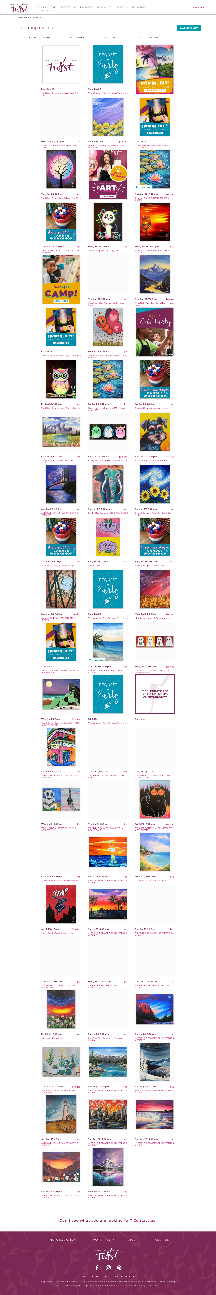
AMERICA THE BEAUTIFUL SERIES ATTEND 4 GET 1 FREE (60, 514)
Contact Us (125, 1276)
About (132, 1239)
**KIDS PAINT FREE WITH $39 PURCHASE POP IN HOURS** (153, 146)
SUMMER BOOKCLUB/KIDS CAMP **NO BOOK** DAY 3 (152, 986)
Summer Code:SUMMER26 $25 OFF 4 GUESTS (152, 199)
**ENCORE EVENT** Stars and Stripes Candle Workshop (61, 251)
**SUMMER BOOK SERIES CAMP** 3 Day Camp (106, 776)
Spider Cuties (94, 565)
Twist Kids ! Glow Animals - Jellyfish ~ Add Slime (59, 146)
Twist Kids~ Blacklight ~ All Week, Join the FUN (59, 94)
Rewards (198, 7)
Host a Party (83, 7)
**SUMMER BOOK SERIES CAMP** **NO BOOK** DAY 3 (105, 829)
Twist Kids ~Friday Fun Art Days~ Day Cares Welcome (107, 356)
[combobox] (56, 37)
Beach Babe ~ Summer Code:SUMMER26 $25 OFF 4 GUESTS (60, 724)
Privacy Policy (93, 1276)
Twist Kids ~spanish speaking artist (103, 250)
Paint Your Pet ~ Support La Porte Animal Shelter (107, 1039)
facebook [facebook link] (97, 1267)
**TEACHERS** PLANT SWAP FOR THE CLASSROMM (58, 1092)
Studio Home (47, 7)
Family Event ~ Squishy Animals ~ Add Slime (108, 460)
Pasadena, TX (45, 11)
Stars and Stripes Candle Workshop (151, 408)
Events (65, 7)
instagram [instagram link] (108, 1267)
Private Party (101, 1239)
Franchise (138, 7)
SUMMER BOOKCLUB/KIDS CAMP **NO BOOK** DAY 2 (58, 986)
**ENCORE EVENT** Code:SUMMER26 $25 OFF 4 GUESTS (153, 829)
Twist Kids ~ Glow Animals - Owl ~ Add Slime (61, 408)
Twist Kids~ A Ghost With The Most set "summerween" (152, 671)
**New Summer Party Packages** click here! (108, 93)
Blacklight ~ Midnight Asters (53, 1038)
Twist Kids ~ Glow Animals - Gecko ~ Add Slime (106, 304)
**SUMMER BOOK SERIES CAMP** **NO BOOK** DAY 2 (58, 829)
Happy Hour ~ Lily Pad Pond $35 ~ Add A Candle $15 (106, 409)
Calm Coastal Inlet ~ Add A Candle (150, 880)
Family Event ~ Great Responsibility (57, 933)
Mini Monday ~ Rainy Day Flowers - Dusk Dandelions (106, 146)
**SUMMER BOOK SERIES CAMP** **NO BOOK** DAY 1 (152, 776)
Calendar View (189, 28)
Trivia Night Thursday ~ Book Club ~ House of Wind (155, 304)
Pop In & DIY (104, 7)
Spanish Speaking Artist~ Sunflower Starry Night (154, 514)
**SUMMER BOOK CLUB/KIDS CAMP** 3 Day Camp (154, 934)
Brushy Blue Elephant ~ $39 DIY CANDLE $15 (108, 513)
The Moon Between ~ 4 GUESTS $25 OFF (59, 880)
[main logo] (20, 3)
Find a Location (61, 1239)
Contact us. (145, 1220)
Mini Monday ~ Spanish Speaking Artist (152, 618)
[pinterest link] (119, 1267)
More (120, 7)
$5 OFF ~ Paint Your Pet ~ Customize (151, 460)
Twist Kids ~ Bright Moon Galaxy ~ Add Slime (61, 198)
